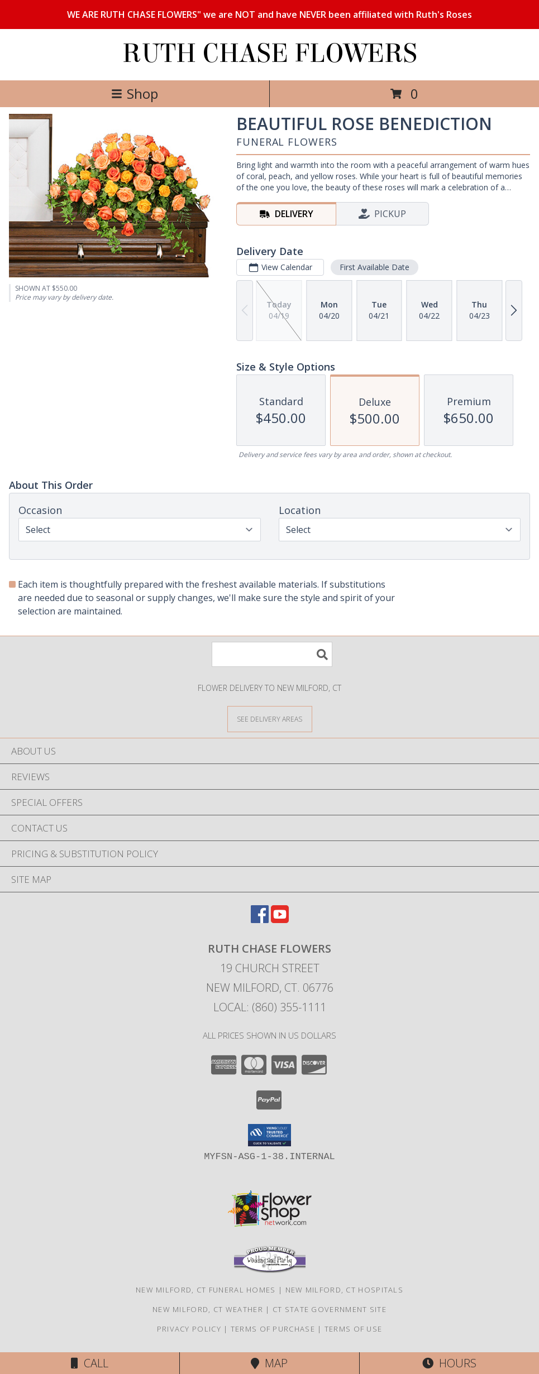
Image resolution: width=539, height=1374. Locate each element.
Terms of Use (354, 1329)
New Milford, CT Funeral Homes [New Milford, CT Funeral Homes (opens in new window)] (206, 1290)
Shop (134, 93)
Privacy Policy (189, 1329)
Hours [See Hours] (449, 1363)
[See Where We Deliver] (269, 718)
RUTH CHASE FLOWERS (269, 53)
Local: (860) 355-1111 (269, 1007)
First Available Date (374, 267)
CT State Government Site (330, 1309)
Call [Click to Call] (89, 1363)
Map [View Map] (269, 1363)
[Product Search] (272, 654)
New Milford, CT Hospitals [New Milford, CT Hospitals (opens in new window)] (344, 1290)
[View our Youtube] (280, 919)
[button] (269, 1135)
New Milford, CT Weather (207, 1309)
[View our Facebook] (260, 919)
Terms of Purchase (273, 1329)
